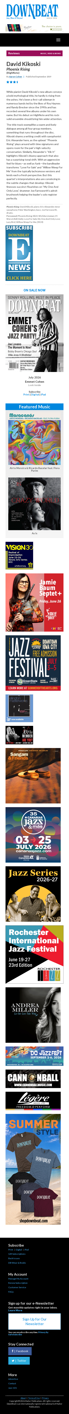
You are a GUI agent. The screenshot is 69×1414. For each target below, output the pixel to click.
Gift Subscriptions (17, 1253)
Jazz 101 (12, 1387)
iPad (43, 394)
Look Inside (34, 385)
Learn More (15, 1310)
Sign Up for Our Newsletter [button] (35, 1321)
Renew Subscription (18, 1283)
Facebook (20, 1351)
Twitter (19, 1360)
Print (26, 394)
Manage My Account (18, 1278)
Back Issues (14, 1258)
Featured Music (34, 406)
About (23, 1398)
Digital (35, 394)
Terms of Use (34, 1398)
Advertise (13, 1379)
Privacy (45, 1398)
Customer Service (17, 1287)
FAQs (11, 1291)
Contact (12, 1383)
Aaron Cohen (15, 76)
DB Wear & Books (17, 1262)
